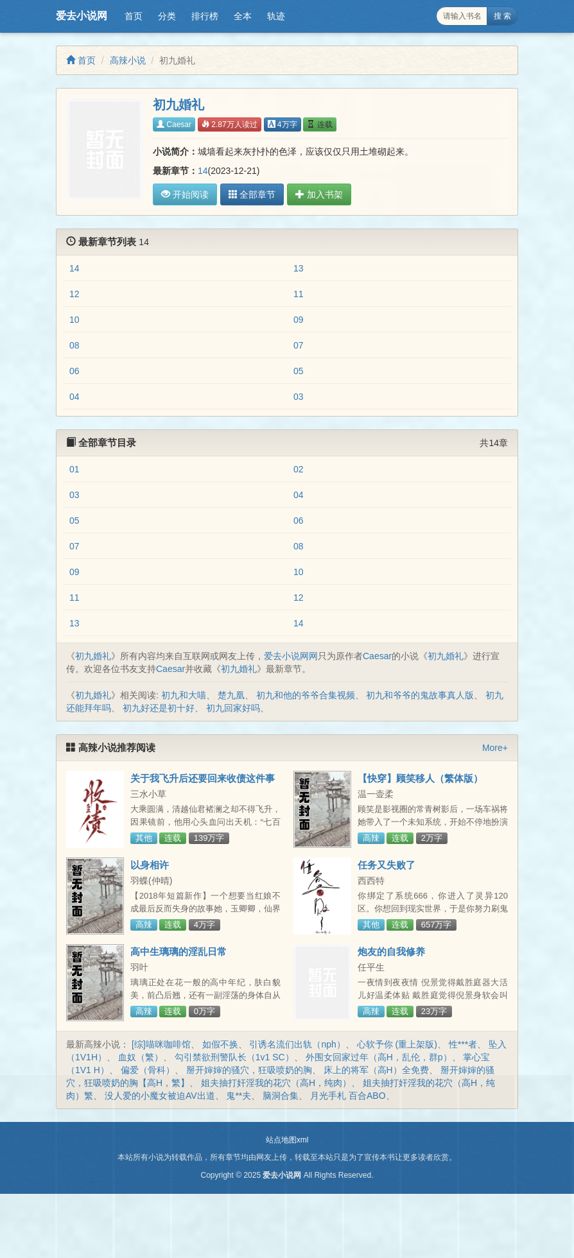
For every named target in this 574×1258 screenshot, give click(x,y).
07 (298, 345)
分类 (167, 16)
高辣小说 (128, 60)
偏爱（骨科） (148, 1070)
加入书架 (318, 194)
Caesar (174, 124)
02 (298, 469)
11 (298, 294)
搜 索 (502, 16)
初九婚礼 (93, 656)
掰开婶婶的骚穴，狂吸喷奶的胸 (249, 1070)
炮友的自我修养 (391, 951)
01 (74, 469)
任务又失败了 (386, 864)
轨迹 (276, 16)
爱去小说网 (81, 15)
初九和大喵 (183, 695)
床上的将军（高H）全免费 (376, 1070)
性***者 (463, 1044)
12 (74, 294)
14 (203, 171)
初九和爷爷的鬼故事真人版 (420, 695)
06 (74, 371)
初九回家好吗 (233, 708)
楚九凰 (231, 695)
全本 (243, 16)
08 (74, 345)
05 (298, 371)
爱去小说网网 (291, 656)
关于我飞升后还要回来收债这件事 (202, 778)
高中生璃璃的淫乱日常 (178, 951)
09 (298, 319)
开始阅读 (185, 194)
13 (298, 268)
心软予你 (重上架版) (397, 1044)
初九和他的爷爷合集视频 (305, 695)
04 (74, 397)
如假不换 (220, 1044)
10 (74, 319)
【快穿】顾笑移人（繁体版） (420, 778)
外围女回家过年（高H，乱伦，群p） (379, 1057)
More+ (495, 748)
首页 (134, 16)
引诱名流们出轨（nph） (297, 1044)
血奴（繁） (140, 1057)
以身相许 (149, 864)
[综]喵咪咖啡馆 (161, 1044)
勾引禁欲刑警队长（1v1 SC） (234, 1057)
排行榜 (204, 16)
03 (298, 397)
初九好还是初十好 (159, 708)
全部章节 (251, 194)
